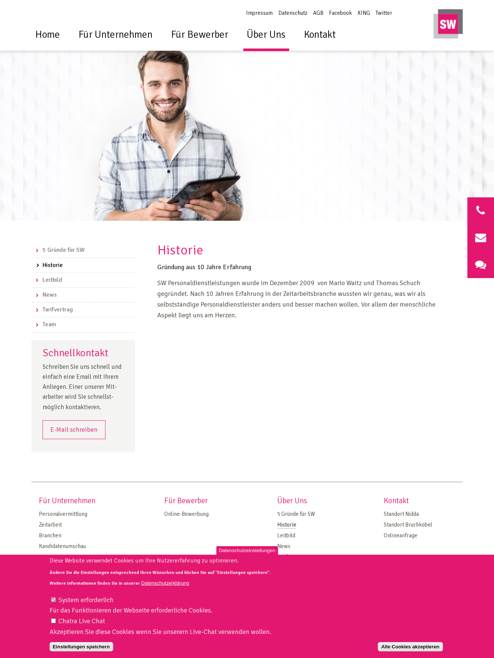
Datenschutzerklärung (165, 586)
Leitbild (52, 280)
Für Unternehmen (115, 35)
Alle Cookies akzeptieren (410, 650)
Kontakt (320, 35)
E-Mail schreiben (74, 429)
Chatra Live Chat (81, 625)
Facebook (340, 13)
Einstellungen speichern (81, 650)
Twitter (384, 13)
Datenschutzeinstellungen (247, 554)
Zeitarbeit (50, 524)
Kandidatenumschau (62, 546)
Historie (53, 265)
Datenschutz (293, 13)
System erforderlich (86, 603)
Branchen (50, 535)
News (50, 294)
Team (49, 324)
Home (47, 35)
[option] (247, 121)
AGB (318, 13)
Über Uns (266, 35)
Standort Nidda (401, 514)
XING (363, 13)
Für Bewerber (199, 35)
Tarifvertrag (58, 309)
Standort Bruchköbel (408, 524)
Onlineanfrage (400, 535)
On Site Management (63, 557)
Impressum (259, 13)
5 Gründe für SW (64, 250)
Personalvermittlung (63, 514)
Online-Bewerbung (186, 514)
